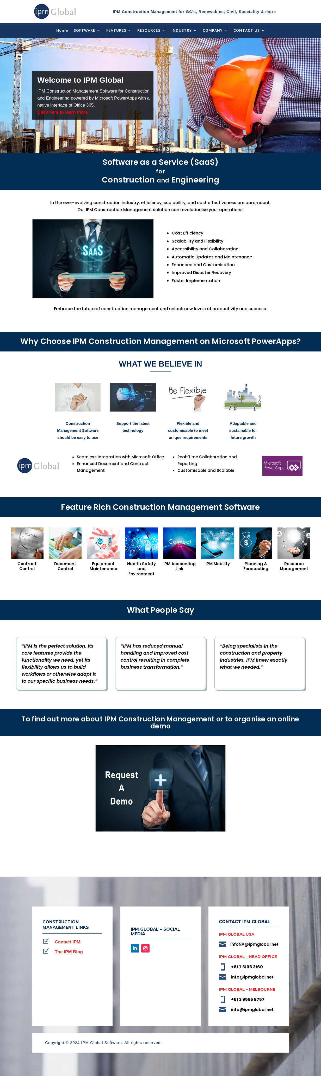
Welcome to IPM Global (80, 80)
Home (62, 31)
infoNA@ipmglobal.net (254, 944)
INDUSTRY (181, 31)
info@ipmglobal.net (252, 977)
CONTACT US (246, 31)
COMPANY (213, 31)
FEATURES (116, 31)
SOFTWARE (84, 31)
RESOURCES (148, 31)
